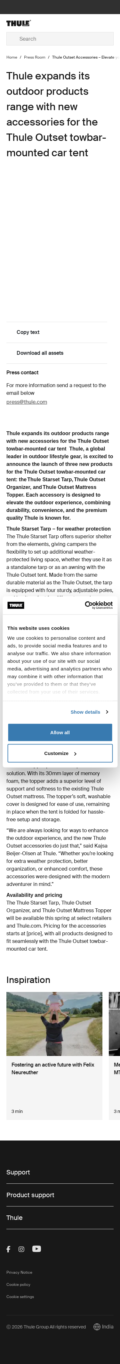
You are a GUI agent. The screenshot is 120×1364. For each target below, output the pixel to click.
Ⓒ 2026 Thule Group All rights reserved (46, 1327)
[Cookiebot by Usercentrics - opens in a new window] (85, 605)
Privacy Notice (19, 1272)
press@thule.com (26, 402)
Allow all (60, 732)
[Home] (24, 23)
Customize (60, 753)
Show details (85, 712)
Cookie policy (18, 1284)
